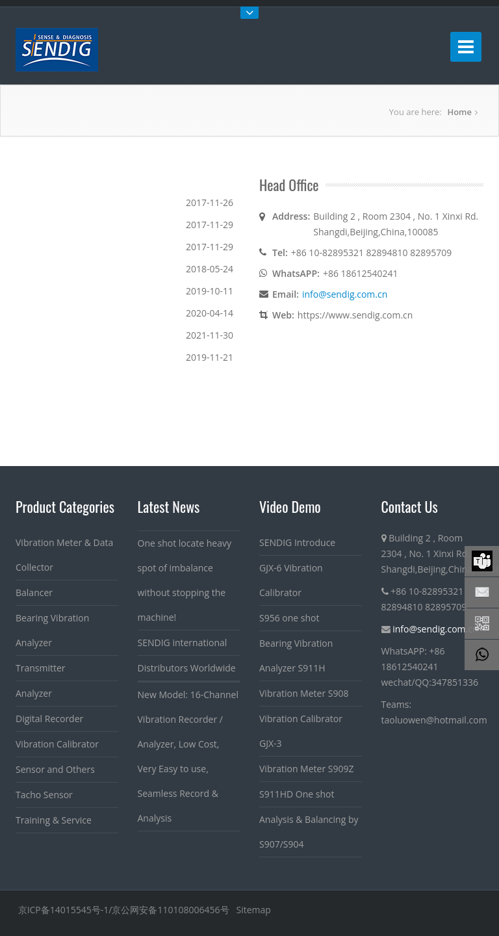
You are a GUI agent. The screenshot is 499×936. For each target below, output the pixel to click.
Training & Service (54, 820)
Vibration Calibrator (57, 744)
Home (459, 112)
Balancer (34, 592)
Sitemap (253, 910)
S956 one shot (289, 618)
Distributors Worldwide (187, 668)
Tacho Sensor (44, 794)
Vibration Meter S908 (303, 693)
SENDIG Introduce (297, 542)
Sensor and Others (55, 769)
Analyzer (34, 693)
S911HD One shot (296, 794)
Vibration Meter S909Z (306, 768)
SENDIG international (182, 642)
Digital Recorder (49, 718)
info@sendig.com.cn (344, 294)
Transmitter (41, 668)
